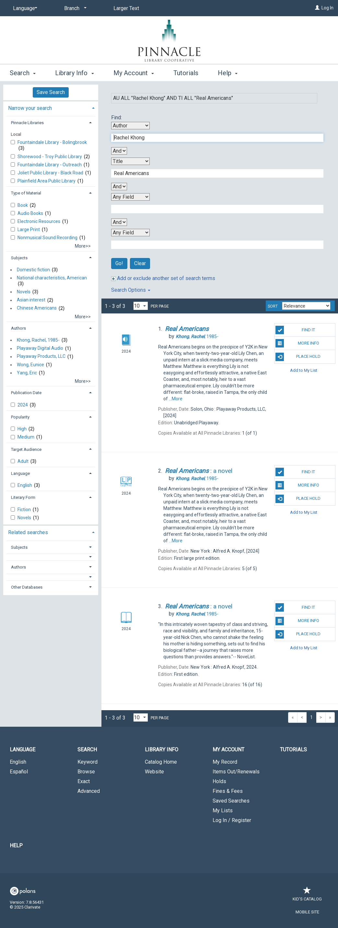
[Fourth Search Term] (214, 244)
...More (175, 398)
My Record (225, 762)
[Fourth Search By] (130, 232)
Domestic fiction (33, 269)
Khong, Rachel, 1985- (38, 340)
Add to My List (303, 370)
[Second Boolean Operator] (119, 186)
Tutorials (185, 73)
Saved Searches (231, 801)
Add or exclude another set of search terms (163, 278)
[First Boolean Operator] (119, 151)
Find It (295, 330)
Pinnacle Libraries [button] (27, 122)
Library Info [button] (74, 73)
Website (154, 772)
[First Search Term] (214, 137)
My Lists (223, 810)
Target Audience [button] (26, 449)
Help (16, 845)
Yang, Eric (27, 372)
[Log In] (317, 7)
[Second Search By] (130, 161)
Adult (23, 461)
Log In (327, 7)
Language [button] (20, 473)
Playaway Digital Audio (40, 348)
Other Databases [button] (26, 587)
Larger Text (126, 8)
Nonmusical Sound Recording (47, 237)
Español (19, 772)
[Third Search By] (130, 197)
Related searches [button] (28, 532)
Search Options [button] (130, 290)
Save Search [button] (51, 92)
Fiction (24, 509)
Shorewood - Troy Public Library (50, 156)
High (22, 428)
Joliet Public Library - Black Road (50, 172)
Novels (23, 291)
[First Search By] (130, 125)
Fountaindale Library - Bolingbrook (52, 142)
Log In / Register (232, 820)
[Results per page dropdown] (141, 306)
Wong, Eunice (30, 364)
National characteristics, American (52, 277)
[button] (50, 557)
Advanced (88, 791)
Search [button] (23, 73)
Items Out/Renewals (236, 772)
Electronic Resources (39, 221)
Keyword (87, 762)
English (25, 485)
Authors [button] (18, 328)
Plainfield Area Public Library (46, 180)
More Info (297, 343)
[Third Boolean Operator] (119, 222)
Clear (140, 263)
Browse (86, 772)
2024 (23, 404)
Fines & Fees (228, 791)
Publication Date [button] (26, 392)
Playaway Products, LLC (41, 356)
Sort (273, 306)
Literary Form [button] (23, 497)
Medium (26, 437)
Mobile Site (307, 912)
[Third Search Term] (214, 209)
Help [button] (228, 73)
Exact (83, 781)
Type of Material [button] (26, 193)
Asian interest (31, 300)
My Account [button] (133, 73)
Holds (219, 781)
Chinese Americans (37, 308)
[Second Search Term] (214, 173)
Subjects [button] (19, 257)
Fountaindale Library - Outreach (50, 164)
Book (23, 205)
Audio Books (30, 213)
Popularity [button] (20, 417)
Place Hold (298, 357)
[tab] (50, 107)
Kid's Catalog (307, 895)
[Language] (24, 8)
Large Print (29, 229)
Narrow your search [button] (30, 108)
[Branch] (74, 8)
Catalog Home (161, 762)
